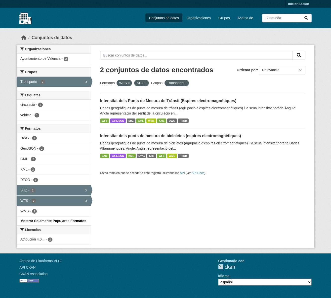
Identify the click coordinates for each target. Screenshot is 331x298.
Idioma (223, 276)
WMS (151, 120)
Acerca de (245, 18)
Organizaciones (199, 18)
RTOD (183, 120)
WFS (104, 120)
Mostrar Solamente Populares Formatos (53, 221)
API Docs (198, 173)
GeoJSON (118, 120)
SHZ (131, 120)
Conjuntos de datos (164, 18)
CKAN (226, 266)
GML (141, 120)
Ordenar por (247, 70)
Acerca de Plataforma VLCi (40, 261)
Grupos (224, 18)
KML (162, 120)
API (182, 173)
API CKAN (27, 267)
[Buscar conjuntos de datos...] (287, 18)
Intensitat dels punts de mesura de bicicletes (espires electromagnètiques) (170, 136)
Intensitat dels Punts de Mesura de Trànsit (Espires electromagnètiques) (168, 101)
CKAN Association (33, 274)
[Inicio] (23, 37)
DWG (172, 120)
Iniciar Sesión (298, 4)
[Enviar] (306, 18)
